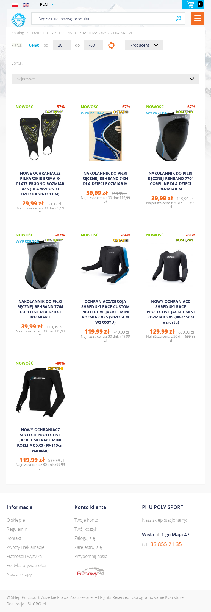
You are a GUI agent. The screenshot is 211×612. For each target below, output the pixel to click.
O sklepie (16, 520)
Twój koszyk (85, 529)
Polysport (18, 20)
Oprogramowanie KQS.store (158, 597)
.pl (36, 604)
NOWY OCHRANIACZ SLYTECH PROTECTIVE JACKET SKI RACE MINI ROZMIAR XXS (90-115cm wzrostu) (40, 440)
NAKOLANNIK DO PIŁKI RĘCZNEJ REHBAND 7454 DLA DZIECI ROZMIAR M (105, 178)
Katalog (18, 32)
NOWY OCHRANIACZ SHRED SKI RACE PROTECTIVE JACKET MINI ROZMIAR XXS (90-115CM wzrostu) (171, 312)
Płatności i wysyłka (24, 556)
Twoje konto (86, 520)
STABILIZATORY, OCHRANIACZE (106, 32)
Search (178, 18)
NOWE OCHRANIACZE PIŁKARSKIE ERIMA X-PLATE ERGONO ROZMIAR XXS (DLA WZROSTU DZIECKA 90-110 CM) (40, 184)
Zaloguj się (84, 538)
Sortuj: (17, 63)
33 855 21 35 (166, 544)
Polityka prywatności (26, 565)
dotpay (90, 572)
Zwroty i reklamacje (26, 547)
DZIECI (38, 32)
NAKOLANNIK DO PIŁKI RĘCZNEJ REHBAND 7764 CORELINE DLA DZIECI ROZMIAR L (40, 309)
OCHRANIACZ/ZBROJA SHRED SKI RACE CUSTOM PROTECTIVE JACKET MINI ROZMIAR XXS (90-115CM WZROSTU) (105, 312)
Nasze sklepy (19, 574)
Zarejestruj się (88, 547)
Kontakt (14, 538)
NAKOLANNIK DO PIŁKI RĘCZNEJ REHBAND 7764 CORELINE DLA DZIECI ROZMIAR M (171, 181)
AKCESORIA (62, 32)
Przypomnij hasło (90, 556)
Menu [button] (197, 18)
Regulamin (17, 529)
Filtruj (111, 45)
